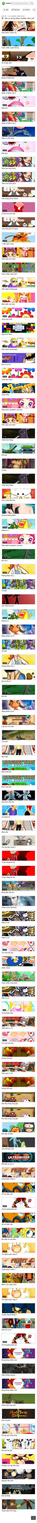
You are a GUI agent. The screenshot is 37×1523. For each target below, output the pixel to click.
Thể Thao (16, 9)
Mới (7, 9)
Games (5, 3)
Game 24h (3, 16)
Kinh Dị (27, 9)
